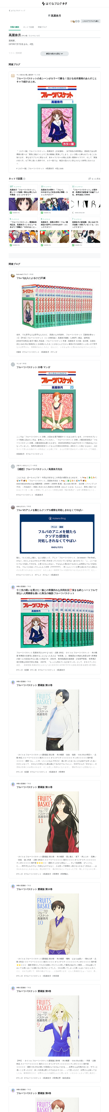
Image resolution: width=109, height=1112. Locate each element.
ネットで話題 (28, 27)
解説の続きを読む (54, 54)
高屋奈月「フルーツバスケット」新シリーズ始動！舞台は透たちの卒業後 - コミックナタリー (23, 192)
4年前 (35, 465)
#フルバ (46, 575)
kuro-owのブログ (22, 274)
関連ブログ (42, 27)
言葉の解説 (14, 27)
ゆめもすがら (21, 506)
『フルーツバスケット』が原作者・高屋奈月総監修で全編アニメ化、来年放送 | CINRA (85, 192)
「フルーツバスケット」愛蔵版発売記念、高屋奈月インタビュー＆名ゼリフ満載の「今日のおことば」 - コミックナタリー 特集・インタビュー (23, 225)
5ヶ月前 (37, 75)
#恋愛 (26, 670)
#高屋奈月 (50, 168)
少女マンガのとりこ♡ (24, 465)
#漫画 (18, 352)
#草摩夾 (62, 772)
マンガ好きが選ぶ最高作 (24, 75)
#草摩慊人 (64, 874)
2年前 (31, 274)
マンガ (18, 363)
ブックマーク (15, 186)
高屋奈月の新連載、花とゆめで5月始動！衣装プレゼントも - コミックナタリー (85, 224)
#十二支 (33, 670)
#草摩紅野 (57, 1078)
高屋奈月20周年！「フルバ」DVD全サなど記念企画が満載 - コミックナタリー (54, 192)
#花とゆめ (59, 168)
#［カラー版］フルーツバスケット (30, 168)
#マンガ (54, 352)
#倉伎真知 (66, 1078)
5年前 (29, 506)
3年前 (25, 363)
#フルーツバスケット (31, 352)
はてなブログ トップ (17, 10)
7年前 (29, 586)
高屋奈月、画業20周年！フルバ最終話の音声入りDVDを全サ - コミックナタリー (54, 224)
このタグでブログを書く (90, 21)
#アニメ (38, 575)
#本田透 (56, 976)
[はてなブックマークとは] (24, 178)
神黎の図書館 (21, 586)
